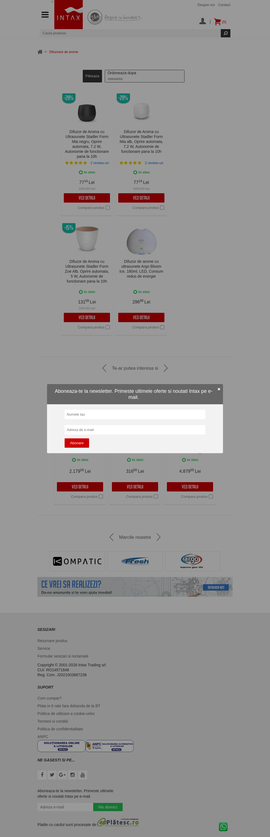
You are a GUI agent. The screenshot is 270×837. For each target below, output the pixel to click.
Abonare (77, 443)
